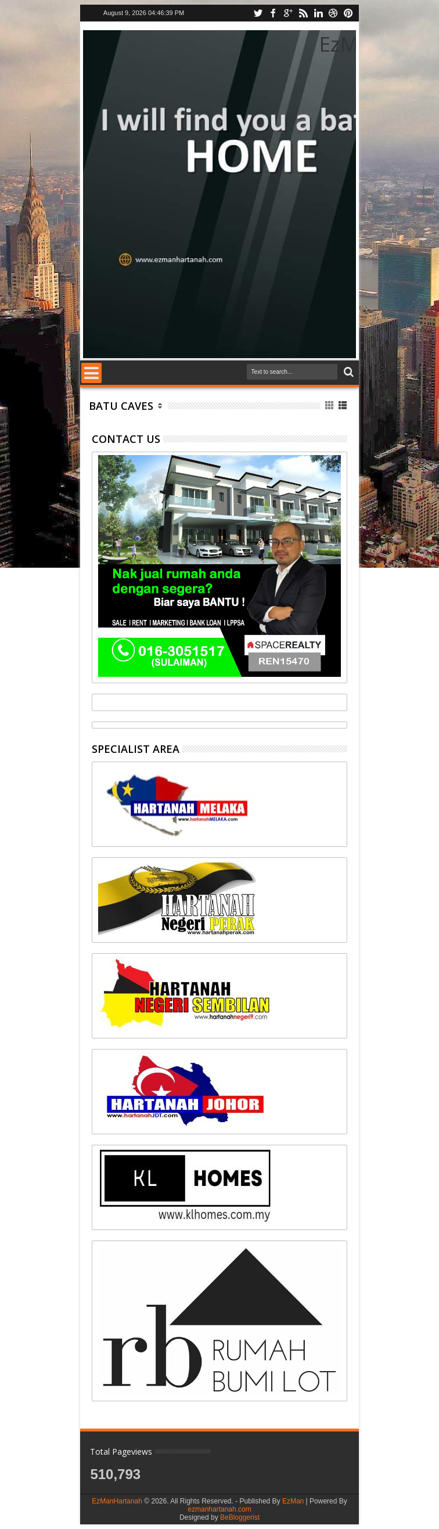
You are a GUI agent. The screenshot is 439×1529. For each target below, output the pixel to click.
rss (303, 13)
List (343, 405)
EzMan (293, 1501)
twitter (257, 13)
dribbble (333, 13)
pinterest (348, 13)
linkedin (318, 13)
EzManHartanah (117, 1501)
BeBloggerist (240, 1517)
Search (347, 372)
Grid (330, 405)
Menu (91, 373)
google (288, 13)
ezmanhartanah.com (219, 1509)
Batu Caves (121, 406)
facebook (272, 13)
